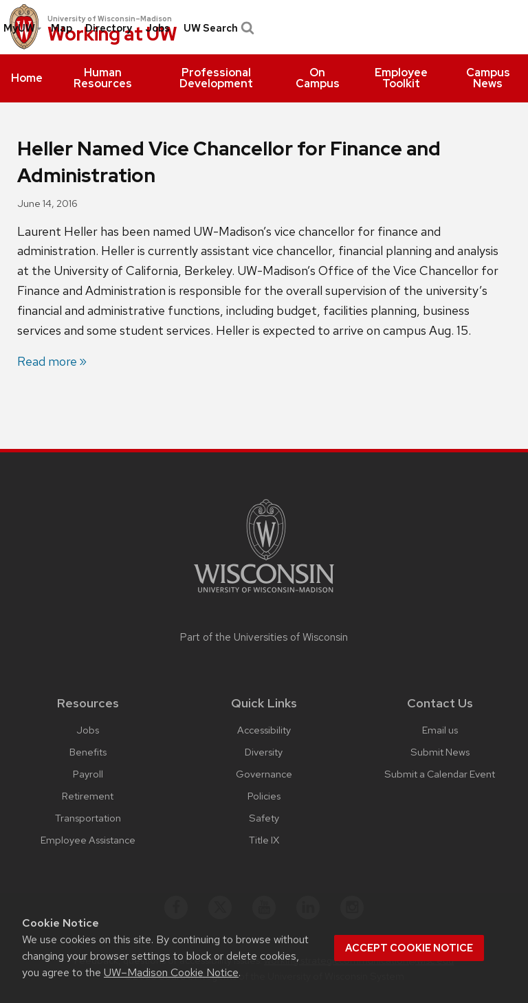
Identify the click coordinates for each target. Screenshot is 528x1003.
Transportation (88, 817)
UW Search (218, 28)
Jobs (157, 28)
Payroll (88, 773)
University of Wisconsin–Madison (109, 18)
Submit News (440, 751)
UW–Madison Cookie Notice (171, 972)
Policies (264, 795)
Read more (47, 361)
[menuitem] (27, 78)
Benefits (88, 751)
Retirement (87, 795)
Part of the (264, 637)
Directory (108, 28)
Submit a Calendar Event (439, 773)
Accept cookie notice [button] (409, 948)
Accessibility (264, 729)
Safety (264, 817)
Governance (264, 773)
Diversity (264, 751)
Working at (112, 34)
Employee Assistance (88, 839)
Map (61, 28)
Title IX (264, 839)
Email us (440, 729)
